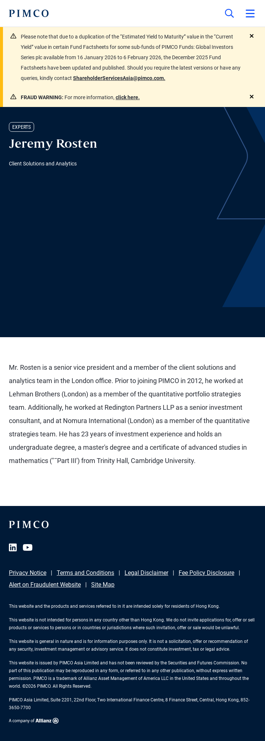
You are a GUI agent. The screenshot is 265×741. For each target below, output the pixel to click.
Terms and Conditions (85, 572)
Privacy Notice (27, 572)
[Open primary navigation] (250, 13)
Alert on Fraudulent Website (45, 584)
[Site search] (229, 13)
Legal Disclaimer (146, 572)
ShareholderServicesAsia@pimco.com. (119, 78)
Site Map (103, 584)
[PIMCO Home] (29, 13)
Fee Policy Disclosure (206, 572)
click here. (128, 97)
